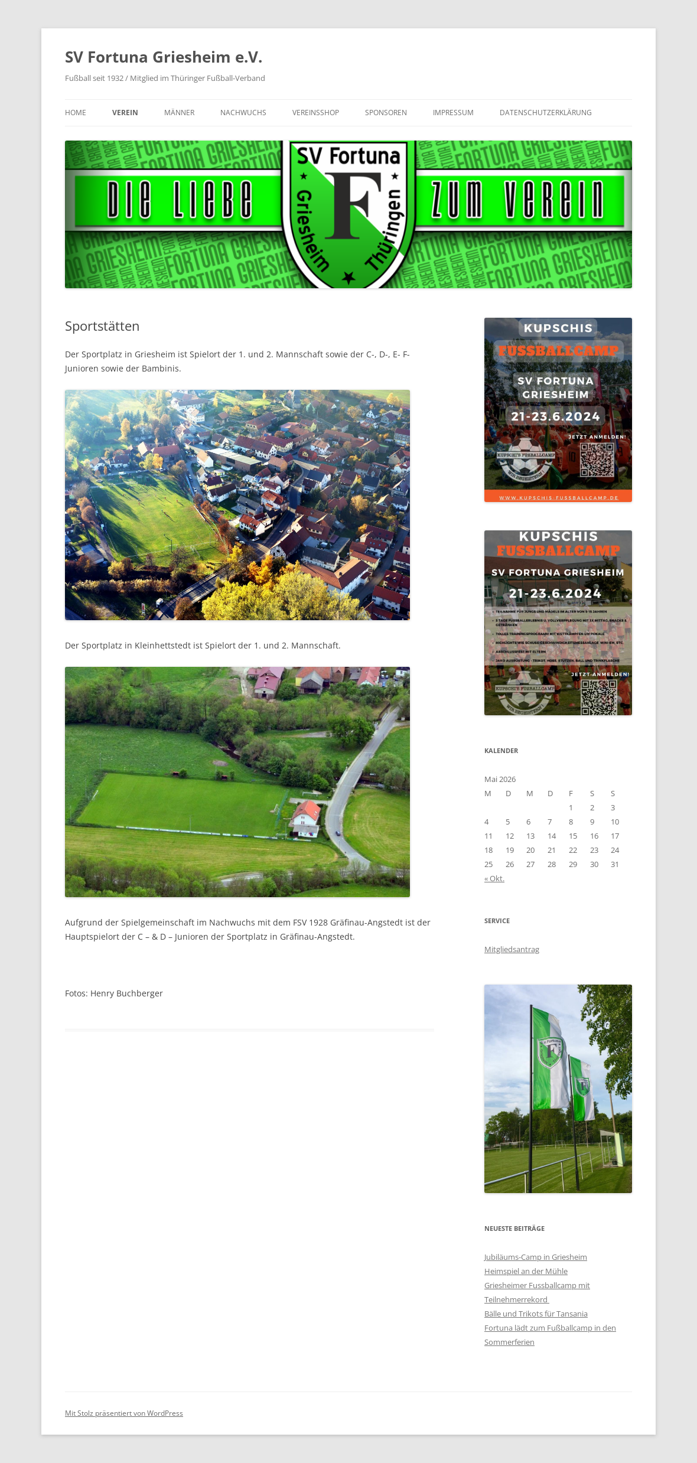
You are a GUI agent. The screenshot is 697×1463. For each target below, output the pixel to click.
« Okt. (494, 878)
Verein (125, 112)
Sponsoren (386, 112)
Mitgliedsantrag (511, 949)
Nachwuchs (243, 112)
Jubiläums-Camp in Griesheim (535, 1257)
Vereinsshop (315, 112)
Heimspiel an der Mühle (526, 1271)
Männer (179, 112)
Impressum (453, 112)
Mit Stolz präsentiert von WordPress (124, 1413)
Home (75, 112)
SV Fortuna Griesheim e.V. (163, 56)
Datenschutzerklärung (546, 112)
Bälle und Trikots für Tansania (536, 1313)
